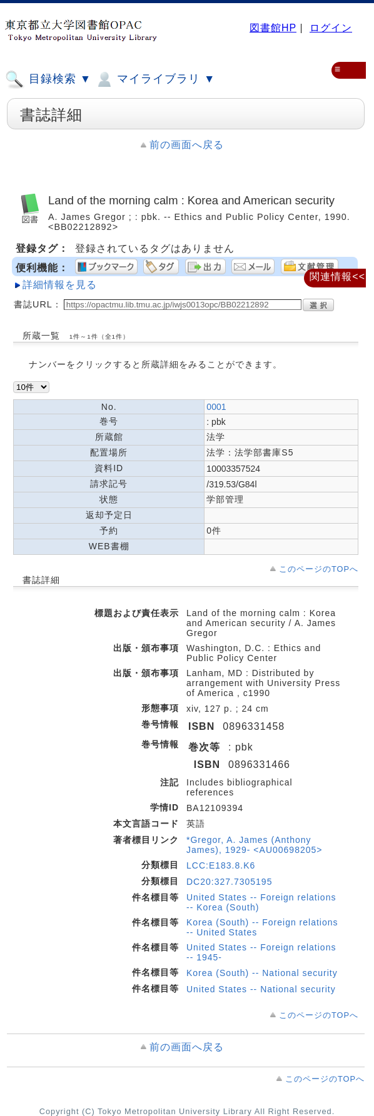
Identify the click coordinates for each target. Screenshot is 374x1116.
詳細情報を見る (60, 284)
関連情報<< (337, 276)
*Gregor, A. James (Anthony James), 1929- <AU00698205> (254, 845)
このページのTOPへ (318, 569)
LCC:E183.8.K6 (220, 865)
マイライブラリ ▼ (154, 79)
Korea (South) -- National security (262, 973)
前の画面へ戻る (186, 144)
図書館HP (273, 27)
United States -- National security (261, 989)
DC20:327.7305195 (229, 882)
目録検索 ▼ (48, 79)
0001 (216, 407)
